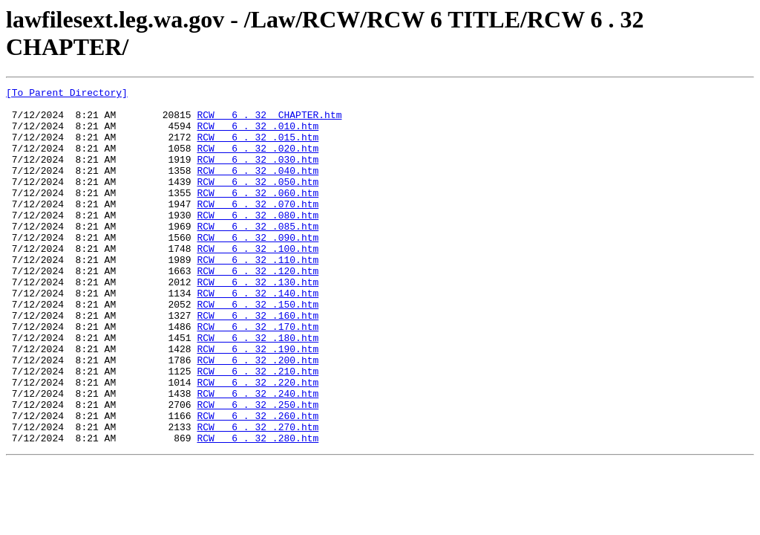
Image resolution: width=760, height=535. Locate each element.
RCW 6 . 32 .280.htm (257, 509)
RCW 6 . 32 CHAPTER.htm (269, 121)
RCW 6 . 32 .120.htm (257, 308)
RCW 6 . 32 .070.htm (257, 228)
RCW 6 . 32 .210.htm (257, 428)
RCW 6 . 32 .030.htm (257, 174)
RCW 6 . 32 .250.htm (257, 469)
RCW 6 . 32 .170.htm (257, 375)
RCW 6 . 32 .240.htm (257, 455)
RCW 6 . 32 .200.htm (257, 415)
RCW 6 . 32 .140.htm (257, 335)
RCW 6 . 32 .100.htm (257, 281)
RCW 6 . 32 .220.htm (257, 442)
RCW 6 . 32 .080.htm (257, 241)
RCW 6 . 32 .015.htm (257, 148)
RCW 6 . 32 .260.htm (257, 482)
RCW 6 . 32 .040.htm (257, 188)
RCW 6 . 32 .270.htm (257, 495)
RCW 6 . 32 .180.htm (257, 388)
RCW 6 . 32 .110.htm (257, 295)
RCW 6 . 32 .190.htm (257, 402)
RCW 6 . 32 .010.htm (257, 134)
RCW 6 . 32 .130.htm (257, 321)
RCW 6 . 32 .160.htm (257, 362)
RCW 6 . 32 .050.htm (257, 201)
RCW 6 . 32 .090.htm (257, 268)
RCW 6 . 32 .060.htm (257, 214)
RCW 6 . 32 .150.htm (257, 348)
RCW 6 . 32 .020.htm (257, 161)
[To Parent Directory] (67, 94)
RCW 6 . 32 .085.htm (257, 255)
